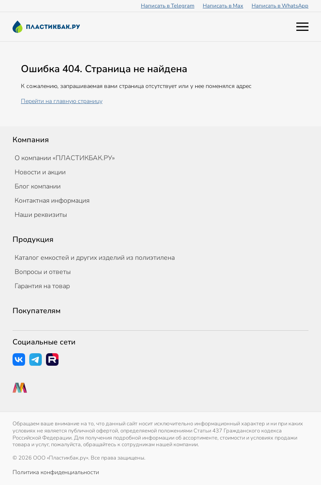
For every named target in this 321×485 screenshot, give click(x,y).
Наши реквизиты (41, 214)
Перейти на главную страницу (61, 101)
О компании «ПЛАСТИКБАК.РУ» (65, 158)
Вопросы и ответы (43, 271)
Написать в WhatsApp (280, 6)
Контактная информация (52, 200)
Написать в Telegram (167, 6)
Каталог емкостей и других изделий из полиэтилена (95, 257)
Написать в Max (223, 6)
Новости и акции (40, 172)
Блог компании (38, 186)
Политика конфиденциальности (56, 472)
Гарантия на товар (42, 286)
